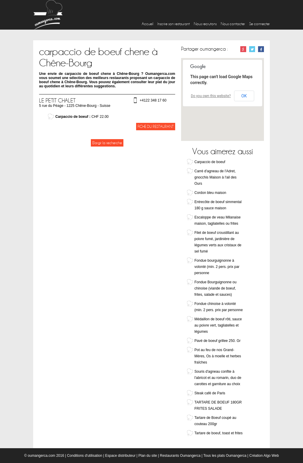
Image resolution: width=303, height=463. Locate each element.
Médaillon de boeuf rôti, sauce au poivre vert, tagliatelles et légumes (218, 325)
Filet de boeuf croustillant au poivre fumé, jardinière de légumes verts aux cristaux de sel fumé (217, 242)
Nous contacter (233, 24)
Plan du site (147, 456)
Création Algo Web (264, 456)
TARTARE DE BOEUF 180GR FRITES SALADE (218, 405)
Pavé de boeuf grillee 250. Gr (217, 341)
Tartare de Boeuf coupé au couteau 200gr (215, 421)
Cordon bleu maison (210, 193)
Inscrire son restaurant (173, 24)
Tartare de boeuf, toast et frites (218, 433)
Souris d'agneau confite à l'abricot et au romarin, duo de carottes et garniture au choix (217, 377)
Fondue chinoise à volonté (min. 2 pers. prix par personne (218, 307)
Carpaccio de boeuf (209, 162)
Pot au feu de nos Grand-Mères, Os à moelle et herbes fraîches (217, 356)
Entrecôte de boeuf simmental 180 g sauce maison (217, 205)
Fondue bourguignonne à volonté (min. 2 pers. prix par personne (216, 266)
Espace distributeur (120, 456)
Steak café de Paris (209, 393)
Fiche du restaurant (156, 126)
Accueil (147, 24)
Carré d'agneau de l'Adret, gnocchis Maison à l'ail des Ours (215, 177)
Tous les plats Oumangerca (224, 456)
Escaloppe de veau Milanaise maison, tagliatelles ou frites (217, 220)
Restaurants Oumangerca (180, 456)
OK (244, 96)
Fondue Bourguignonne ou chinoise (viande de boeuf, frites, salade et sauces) (215, 288)
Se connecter (259, 24)
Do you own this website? (211, 96)
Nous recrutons (205, 24)
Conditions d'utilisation (84, 456)
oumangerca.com (41, 456)
